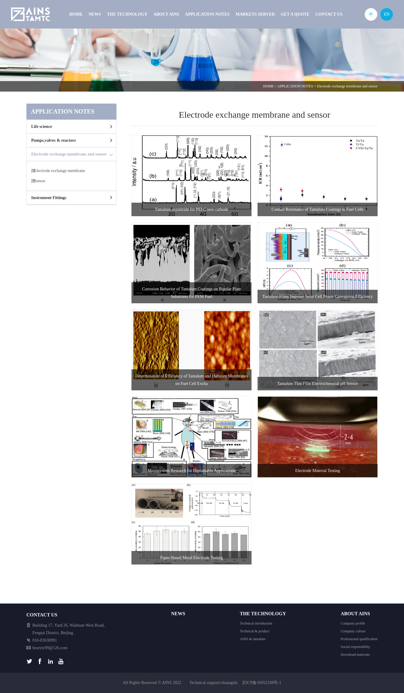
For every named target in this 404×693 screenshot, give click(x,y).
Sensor (40, 181)
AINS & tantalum (252, 639)
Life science (41, 126)
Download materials (355, 654)
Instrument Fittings (48, 198)
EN (387, 14)
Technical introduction (256, 623)
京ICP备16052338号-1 (261, 682)
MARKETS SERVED (255, 14)
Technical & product (254, 631)
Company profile (353, 623)
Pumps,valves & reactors (53, 140)
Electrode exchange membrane (60, 171)
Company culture (353, 631)
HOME (76, 14)
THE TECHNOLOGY (127, 14)
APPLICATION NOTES (207, 14)
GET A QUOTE (295, 14)
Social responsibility (355, 647)
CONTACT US (328, 14)
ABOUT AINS (166, 14)
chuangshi (229, 682)
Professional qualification (359, 639)
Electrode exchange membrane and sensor (347, 86)
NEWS (95, 14)
